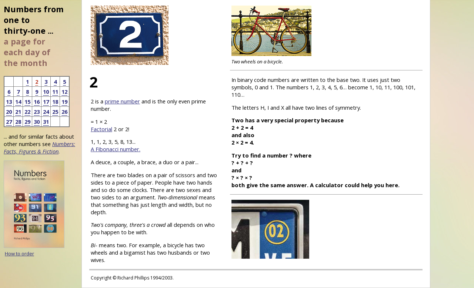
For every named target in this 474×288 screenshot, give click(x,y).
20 (9, 111)
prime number (122, 101)
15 (27, 101)
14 (18, 101)
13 (9, 101)
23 (37, 111)
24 (46, 111)
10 (46, 91)
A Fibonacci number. (115, 149)
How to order (19, 253)
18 (55, 101)
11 (55, 91)
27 (9, 121)
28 (18, 121)
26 (64, 111)
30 (37, 121)
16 (37, 101)
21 (18, 111)
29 (27, 121)
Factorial (101, 129)
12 (64, 91)
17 (46, 101)
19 (64, 101)
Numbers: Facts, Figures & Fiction (39, 147)
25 (55, 111)
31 (46, 121)
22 (27, 111)
